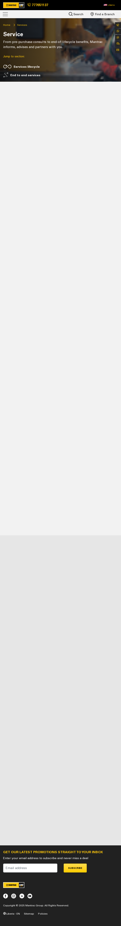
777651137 (38, 5)
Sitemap (29, 913)
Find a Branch (103, 14)
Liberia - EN (11, 913)
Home (6, 24)
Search (76, 14)
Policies (43, 913)
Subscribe (75, 868)
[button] (109, 5)
